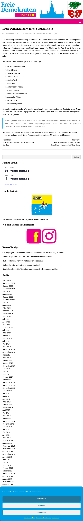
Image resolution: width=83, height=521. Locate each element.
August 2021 (7, 316)
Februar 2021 (7, 327)
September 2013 (8, 454)
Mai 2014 (6, 432)
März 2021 (6, 325)
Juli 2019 (5, 341)
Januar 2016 (7, 405)
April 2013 (6, 463)
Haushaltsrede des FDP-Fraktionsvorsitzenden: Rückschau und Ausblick (30, 269)
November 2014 (8, 421)
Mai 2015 (6, 413)
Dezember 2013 (8, 446)
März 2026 (6, 280)
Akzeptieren (41, 499)
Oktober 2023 (7, 297)
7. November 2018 (11, 34)
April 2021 (6, 322)
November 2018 (8, 349)
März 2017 (6, 374)
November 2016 (8, 385)
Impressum (55, 518)
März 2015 (6, 416)
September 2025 (8, 289)
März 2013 (6, 465)
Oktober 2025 (7, 286)
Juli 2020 (5, 330)
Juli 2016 (5, 394)
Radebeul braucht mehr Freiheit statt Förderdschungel (23, 261)
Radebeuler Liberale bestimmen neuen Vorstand (20, 265)
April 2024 (6, 291)
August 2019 (7, 338)
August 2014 (7, 427)
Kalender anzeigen (9, 184)
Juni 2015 (6, 410)
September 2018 (8, 352)
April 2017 (6, 372)
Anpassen (41, 512)
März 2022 (6, 308)
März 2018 (6, 358)
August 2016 (7, 391)
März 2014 (6, 438)
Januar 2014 (7, 443)
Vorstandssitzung (19, 171)
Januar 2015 (7, 418)
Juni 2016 (6, 396)
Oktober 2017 (7, 363)
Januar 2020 (7, 336)
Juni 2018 (6, 355)
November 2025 (8, 283)
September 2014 (8, 424)
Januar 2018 (7, 360)
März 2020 (6, 333)
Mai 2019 (6, 344)
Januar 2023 (7, 305)
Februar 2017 (7, 377)
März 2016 (6, 402)
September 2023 (8, 300)
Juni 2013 (6, 460)
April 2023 (6, 303)
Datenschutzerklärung (43, 518)
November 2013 (8, 449)
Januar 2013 (7, 471)
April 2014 (6, 435)
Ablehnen (41, 505)
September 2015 (8, 407)
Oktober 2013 (7, 451)
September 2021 (8, 313)
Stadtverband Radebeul (44, 34)
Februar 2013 (7, 468)
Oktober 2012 (7, 476)
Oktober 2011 (7, 485)
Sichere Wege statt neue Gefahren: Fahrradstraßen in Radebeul (27, 257)
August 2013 (7, 457)
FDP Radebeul (26, 34)
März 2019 (6, 347)
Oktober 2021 (7, 311)
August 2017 (7, 369)
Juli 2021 (5, 319)
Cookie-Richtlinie (29, 518)
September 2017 (8, 366)
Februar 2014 (7, 440)
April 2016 (6, 399)
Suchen (76, 157)
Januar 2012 (7, 479)
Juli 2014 (5, 429)
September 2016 (8, 388)
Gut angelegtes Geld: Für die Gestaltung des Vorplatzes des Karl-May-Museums (33, 253)
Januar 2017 (7, 380)
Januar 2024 (7, 294)
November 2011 (8, 482)
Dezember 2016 (8, 382)
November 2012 (8, 474)
